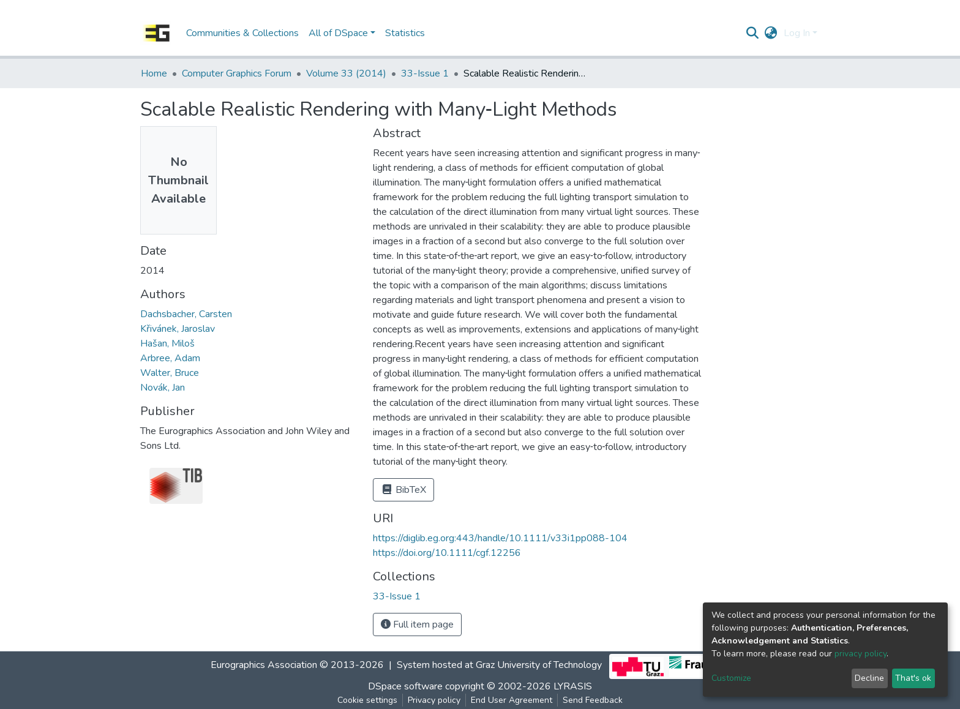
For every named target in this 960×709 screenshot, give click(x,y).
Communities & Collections (242, 33)
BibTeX (403, 490)
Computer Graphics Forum (236, 73)
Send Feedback (593, 700)
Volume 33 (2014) (346, 73)
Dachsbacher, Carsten (186, 314)
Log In (797, 33)
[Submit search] (752, 33)
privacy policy (860, 653)
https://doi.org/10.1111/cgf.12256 (447, 553)
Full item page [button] (417, 624)
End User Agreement (511, 700)
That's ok (913, 678)
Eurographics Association (264, 665)
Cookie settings (367, 700)
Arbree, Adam (170, 358)
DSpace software (405, 686)
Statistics (405, 33)
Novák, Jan (162, 387)
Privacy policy (434, 700)
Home (154, 73)
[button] (771, 33)
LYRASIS (572, 686)
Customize (731, 678)
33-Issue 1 (425, 73)
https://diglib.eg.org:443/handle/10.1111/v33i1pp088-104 (500, 538)
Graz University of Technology (539, 665)
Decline (869, 678)
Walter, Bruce (169, 373)
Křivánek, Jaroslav (177, 329)
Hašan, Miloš (167, 343)
